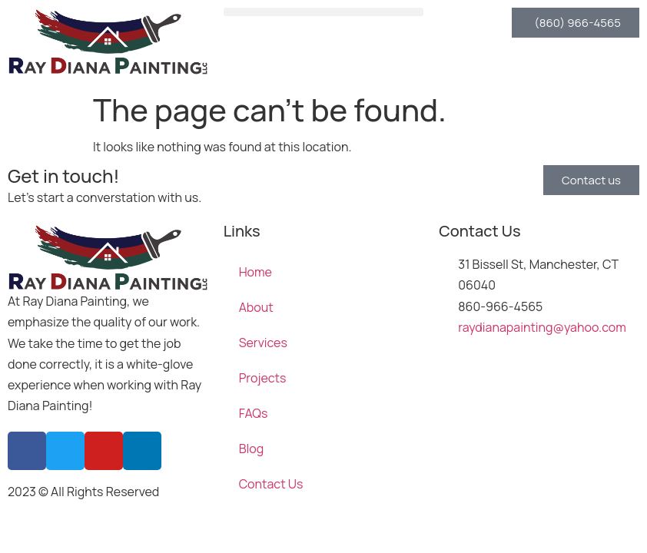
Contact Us (271, 483)
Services (263, 342)
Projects (263, 377)
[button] (324, 12)
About (256, 307)
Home (255, 271)
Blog (251, 448)
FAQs (253, 413)
